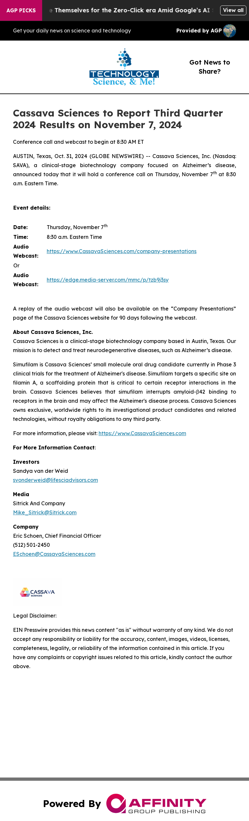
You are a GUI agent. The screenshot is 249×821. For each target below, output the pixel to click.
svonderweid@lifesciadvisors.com (55, 480)
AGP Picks (21, 10)
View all (233, 10)
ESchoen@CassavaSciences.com (54, 554)
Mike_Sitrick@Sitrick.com (45, 512)
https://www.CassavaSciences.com (142, 433)
